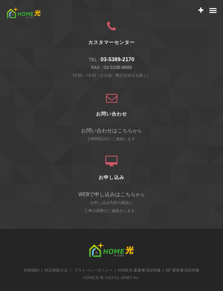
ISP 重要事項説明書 (182, 270)
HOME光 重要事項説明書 (139, 270)
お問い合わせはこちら (107, 131)
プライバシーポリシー (93, 270)
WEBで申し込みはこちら (107, 194)
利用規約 (32, 270)
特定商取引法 (56, 270)
